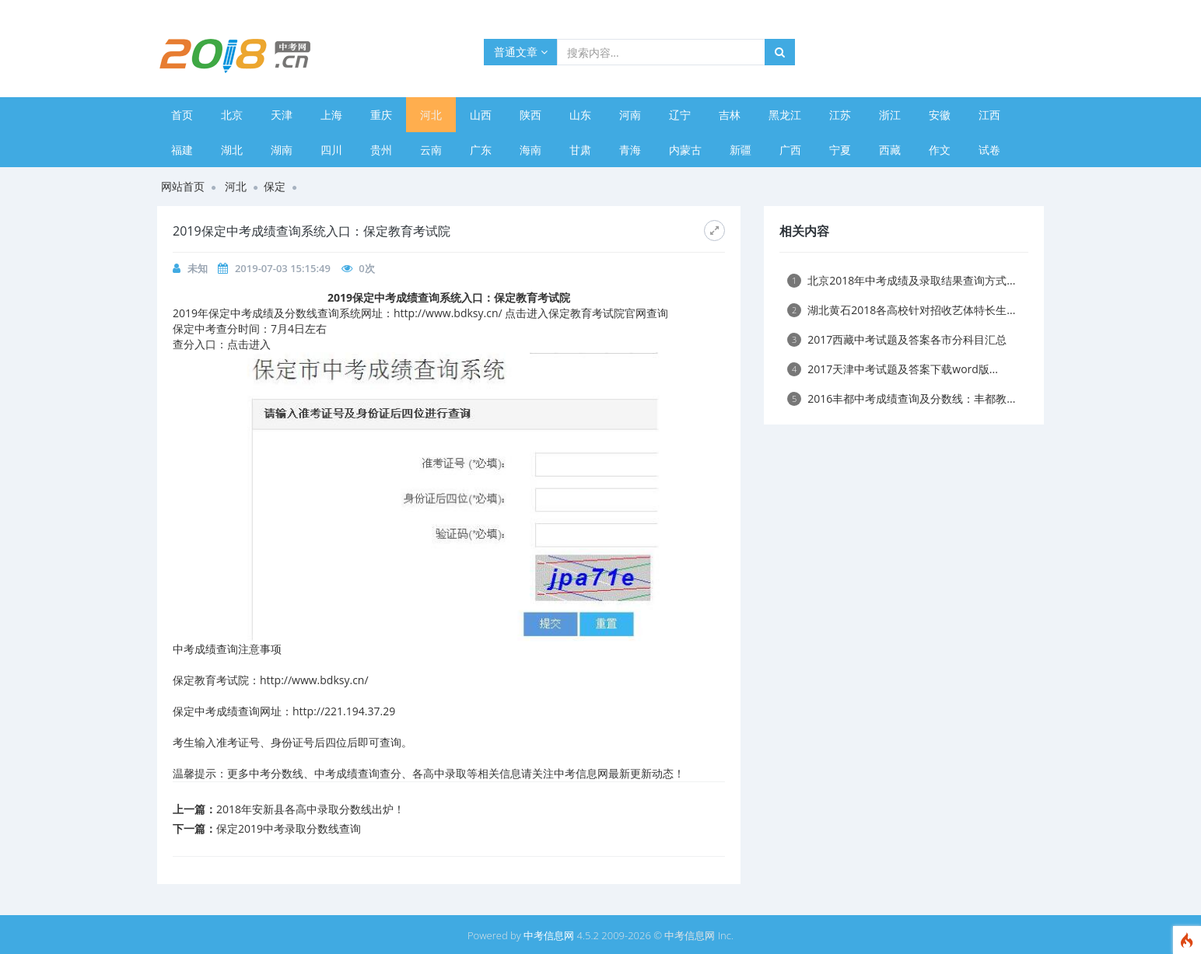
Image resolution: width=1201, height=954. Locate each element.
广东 (481, 149)
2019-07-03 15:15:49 (283, 268)
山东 (580, 114)
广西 (790, 149)
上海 (331, 114)
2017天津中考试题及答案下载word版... (892, 369)
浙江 (890, 114)
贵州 (381, 149)
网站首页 (183, 186)
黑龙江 (785, 114)
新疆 (740, 149)
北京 (232, 114)
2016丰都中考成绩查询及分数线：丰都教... (901, 398)
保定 (274, 186)
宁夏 (840, 149)
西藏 (890, 149)
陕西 (530, 114)
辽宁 (680, 114)
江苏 (840, 114)
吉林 (730, 114)
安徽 (940, 114)
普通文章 (521, 51)
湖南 (281, 149)
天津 (281, 114)
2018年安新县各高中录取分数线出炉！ (310, 809)
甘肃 (580, 149)
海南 (530, 149)
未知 (197, 268)
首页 (182, 114)
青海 (630, 149)
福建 (182, 149)
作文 (940, 149)
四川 (331, 149)
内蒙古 (685, 149)
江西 (989, 114)
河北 (431, 114)
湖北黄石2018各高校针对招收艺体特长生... (901, 309)
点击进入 (249, 344)
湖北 (232, 149)
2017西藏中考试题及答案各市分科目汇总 (897, 339)
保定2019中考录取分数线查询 (288, 828)
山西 (481, 114)
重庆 (381, 114)
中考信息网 (548, 935)
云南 (431, 149)
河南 (630, 114)
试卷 (989, 149)
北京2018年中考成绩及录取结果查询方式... (901, 280)
